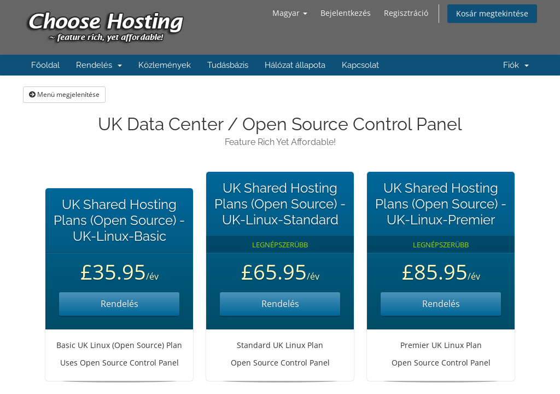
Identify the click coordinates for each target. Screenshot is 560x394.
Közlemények (164, 65)
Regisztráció (406, 13)
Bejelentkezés (345, 13)
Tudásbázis (227, 65)
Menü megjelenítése (64, 94)
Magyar (289, 13)
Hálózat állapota (295, 65)
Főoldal (45, 65)
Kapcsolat (360, 65)
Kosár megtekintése (492, 13)
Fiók (516, 65)
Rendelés (99, 65)
